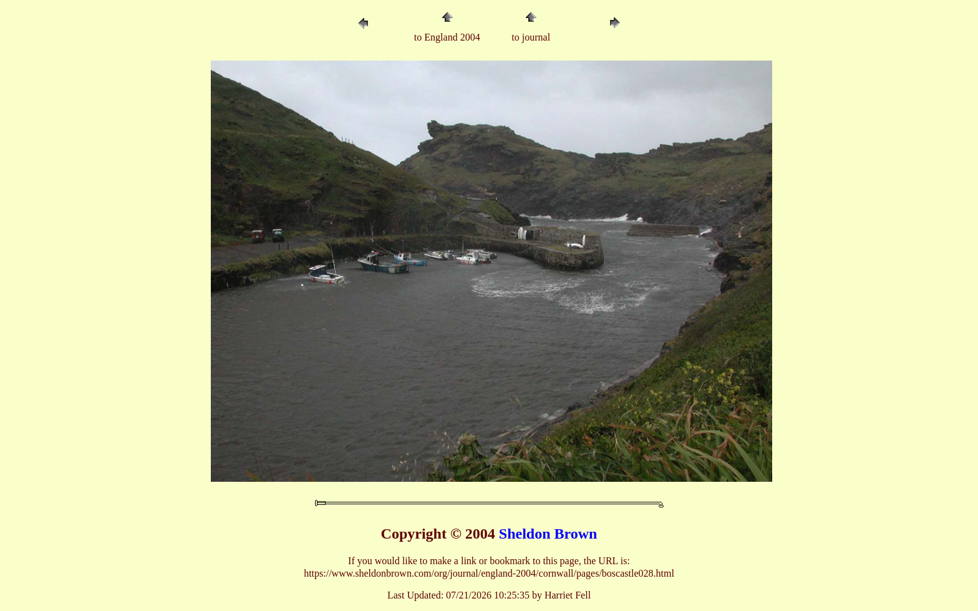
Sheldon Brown (548, 533)
